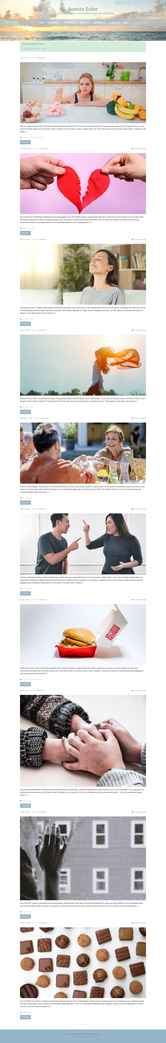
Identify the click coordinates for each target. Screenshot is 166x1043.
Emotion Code (33, 137)
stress (43, 137)
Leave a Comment (140, 148)
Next (85, 1024)
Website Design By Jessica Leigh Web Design (83, 1036)
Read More (25, 142)
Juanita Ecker (41, 58)
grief (39, 137)
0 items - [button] (137, 3)
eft (28, 137)
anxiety (25, 137)
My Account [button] (122, 3)
